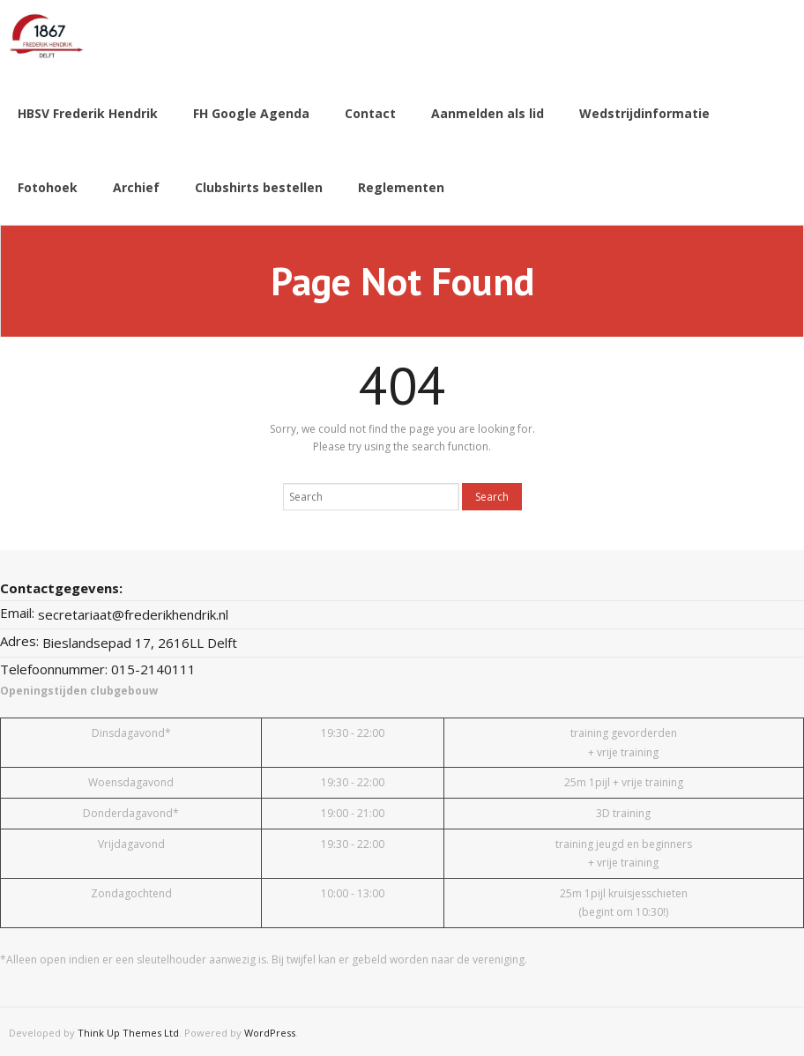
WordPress (269, 1030)
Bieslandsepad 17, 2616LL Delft (139, 640)
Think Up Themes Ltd (128, 1030)
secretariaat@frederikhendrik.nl (133, 612)
